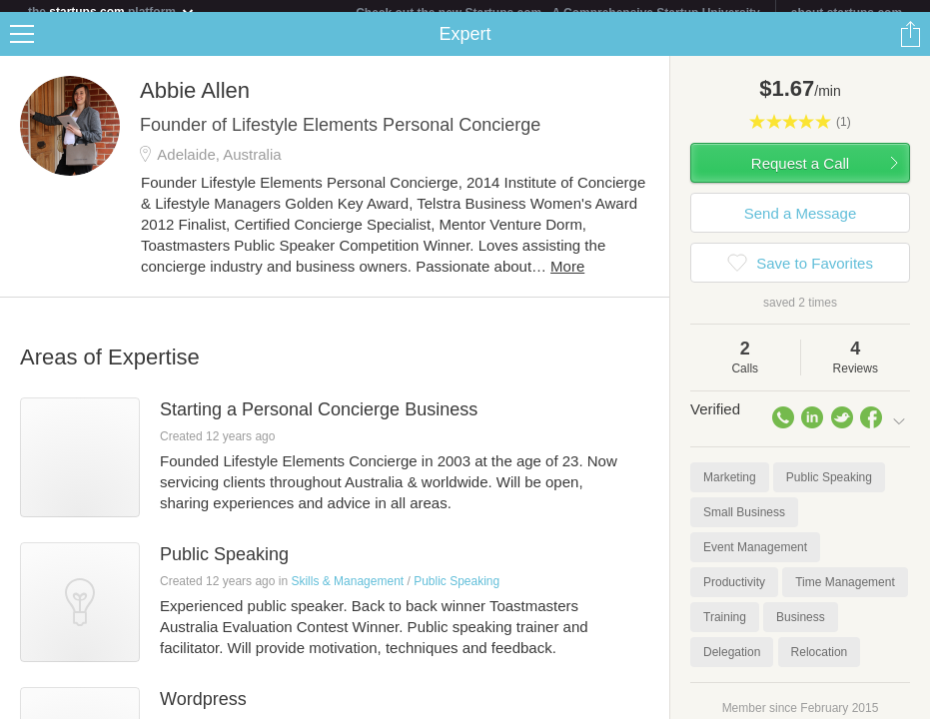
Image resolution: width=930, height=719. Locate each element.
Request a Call (800, 175)
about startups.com (846, 13)
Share (910, 46)
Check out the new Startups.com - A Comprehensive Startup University (558, 13)
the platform (112, 11)
